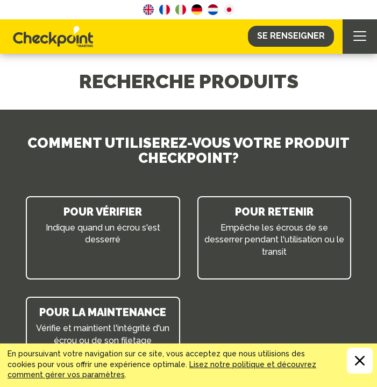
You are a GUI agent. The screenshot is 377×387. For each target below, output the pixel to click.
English (148, 9)
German (196, 9)
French (164, 9)
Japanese (229, 9)
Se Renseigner (291, 36)
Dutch (213, 9)
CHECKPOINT (56, 36)
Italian (180, 9)
